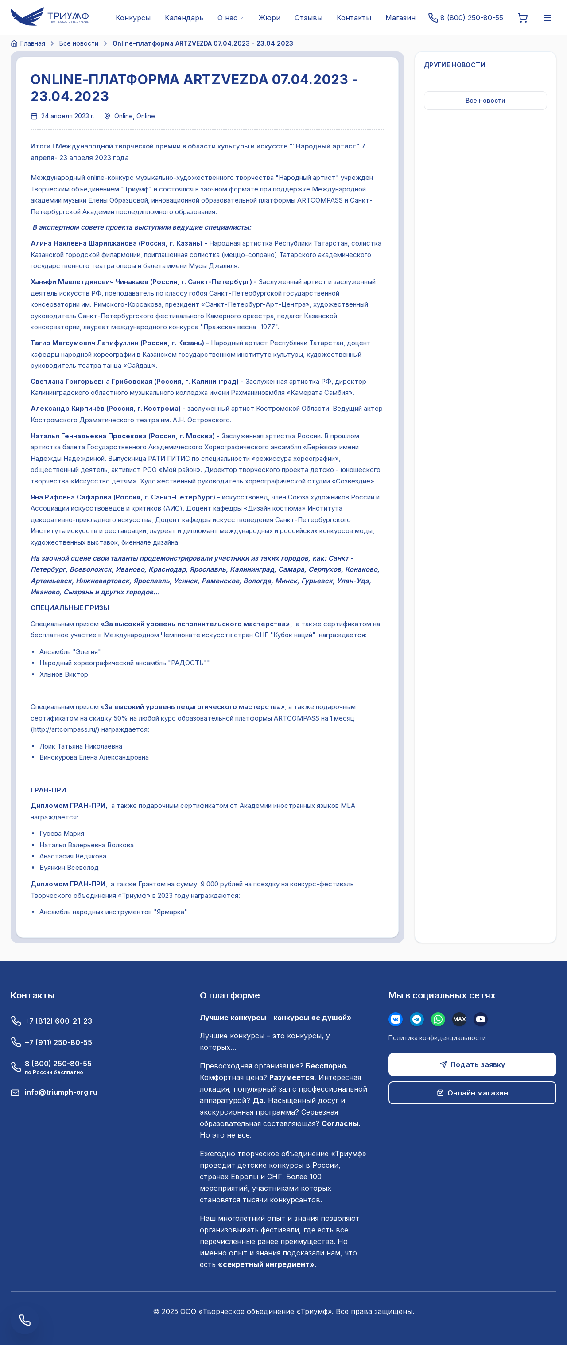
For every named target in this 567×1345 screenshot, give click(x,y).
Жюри (269, 17)
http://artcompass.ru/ (65, 729)
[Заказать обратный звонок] (25, 1320)
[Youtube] (481, 1019)
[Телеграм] (417, 1019)
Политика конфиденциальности (437, 1037)
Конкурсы (133, 17)
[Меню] (547, 18)
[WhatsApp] (438, 1019)
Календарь (184, 17)
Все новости (78, 43)
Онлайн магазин (472, 1092)
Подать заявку (472, 1064)
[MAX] (459, 1019)
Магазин (400, 17)
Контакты (354, 17)
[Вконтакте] (395, 1019)
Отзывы (308, 17)
